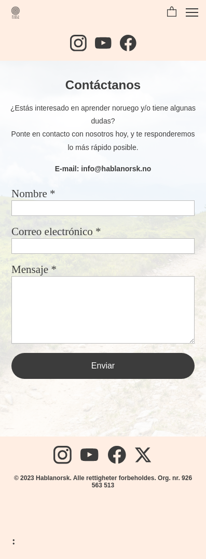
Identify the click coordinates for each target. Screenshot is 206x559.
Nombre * (33, 193)
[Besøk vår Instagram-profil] (78, 43)
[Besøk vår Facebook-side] (128, 43)
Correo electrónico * (56, 231)
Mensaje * (34, 269)
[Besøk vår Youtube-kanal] (103, 43)
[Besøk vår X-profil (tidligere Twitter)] (144, 455)
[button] (172, 12)
